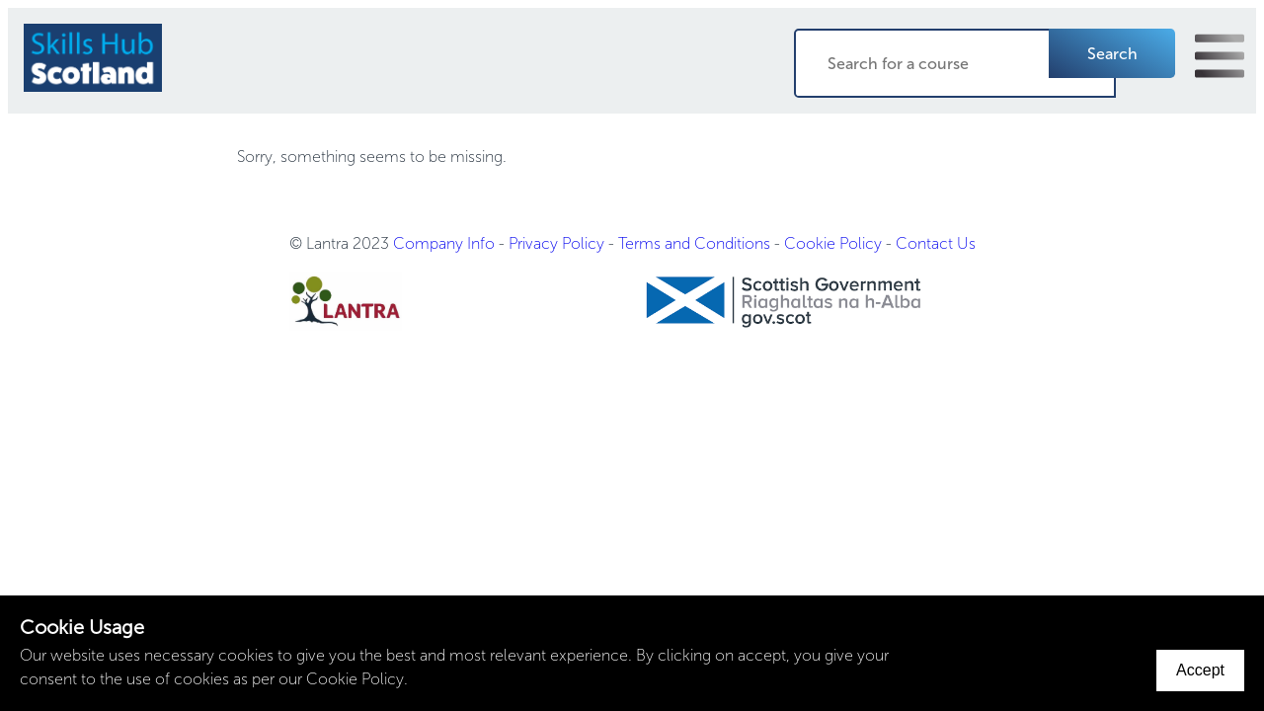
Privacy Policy (556, 243)
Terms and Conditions (694, 243)
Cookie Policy (833, 243)
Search (1112, 53)
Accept (1200, 670)
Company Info (444, 243)
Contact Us (936, 243)
